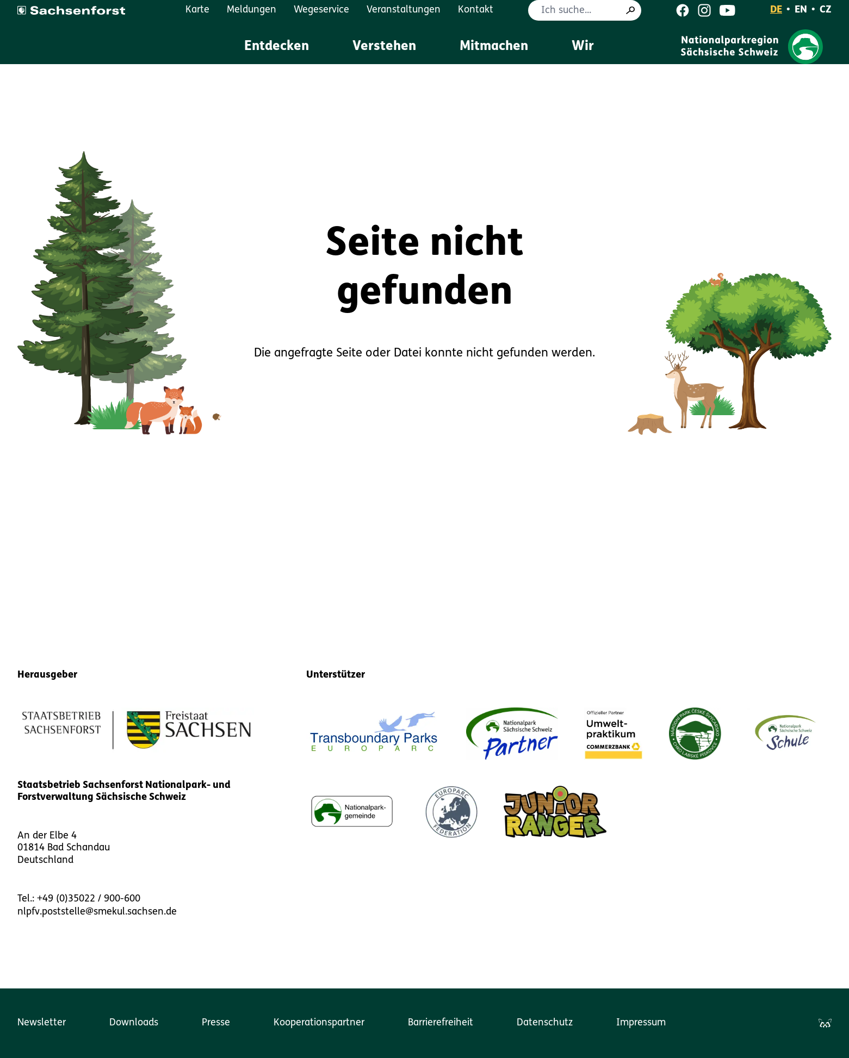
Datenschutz (545, 1023)
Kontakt (475, 10)
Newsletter (41, 1023)
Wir (583, 46)
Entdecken (276, 46)
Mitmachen (494, 46)
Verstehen (384, 46)
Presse (216, 1023)
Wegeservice (321, 10)
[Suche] (630, 10)
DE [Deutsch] (776, 10)
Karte (197, 10)
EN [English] (801, 10)
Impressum (641, 1023)
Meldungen (251, 10)
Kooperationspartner (319, 1023)
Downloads (133, 1023)
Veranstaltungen (404, 10)
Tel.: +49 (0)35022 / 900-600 (78, 899)
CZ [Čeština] (826, 10)
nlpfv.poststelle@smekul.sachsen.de (97, 912)
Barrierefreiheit (440, 1023)
